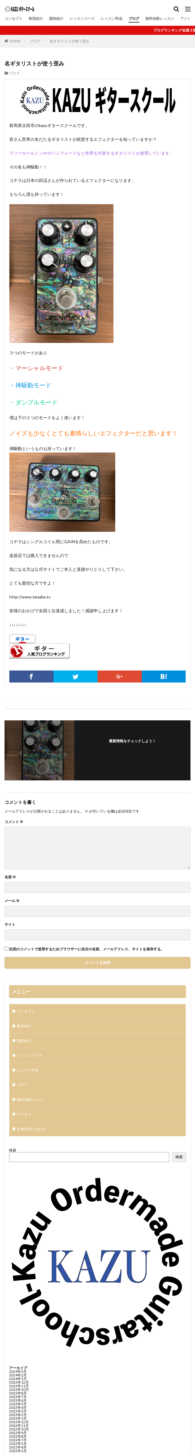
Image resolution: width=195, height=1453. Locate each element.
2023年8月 (18, 1393)
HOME (15, 41)
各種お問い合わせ (31, 1129)
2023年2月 (18, 1414)
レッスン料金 (111, 18)
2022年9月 (18, 1432)
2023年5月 (18, 1404)
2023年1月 (18, 1418)
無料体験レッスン (159, 18)
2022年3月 (18, 1450)
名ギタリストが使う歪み (69, 41)
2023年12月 (19, 1382)
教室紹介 (36, 18)
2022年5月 (18, 1443)
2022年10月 (19, 1429)
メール (12, 901)
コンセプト (14, 18)
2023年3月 (18, 1411)
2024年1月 (18, 1378)
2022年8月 (18, 1436)
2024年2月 (18, 1375)
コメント (14, 822)
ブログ (133, 18)
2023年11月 (19, 1386)
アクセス (187, 18)
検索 (12, 1150)
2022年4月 (18, 1447)
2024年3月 (18, 1371)
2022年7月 (18, 1440)
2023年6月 (18, 1400)
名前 (10, 877)
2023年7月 (18, 1396)
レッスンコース (82, 18)
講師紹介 (56, 18)
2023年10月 (19, 1389)
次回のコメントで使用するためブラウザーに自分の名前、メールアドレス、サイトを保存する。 (86, 949)
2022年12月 (19, 1422)
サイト (10, 924)
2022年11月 (19, 1425)
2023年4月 (18, 1407)
